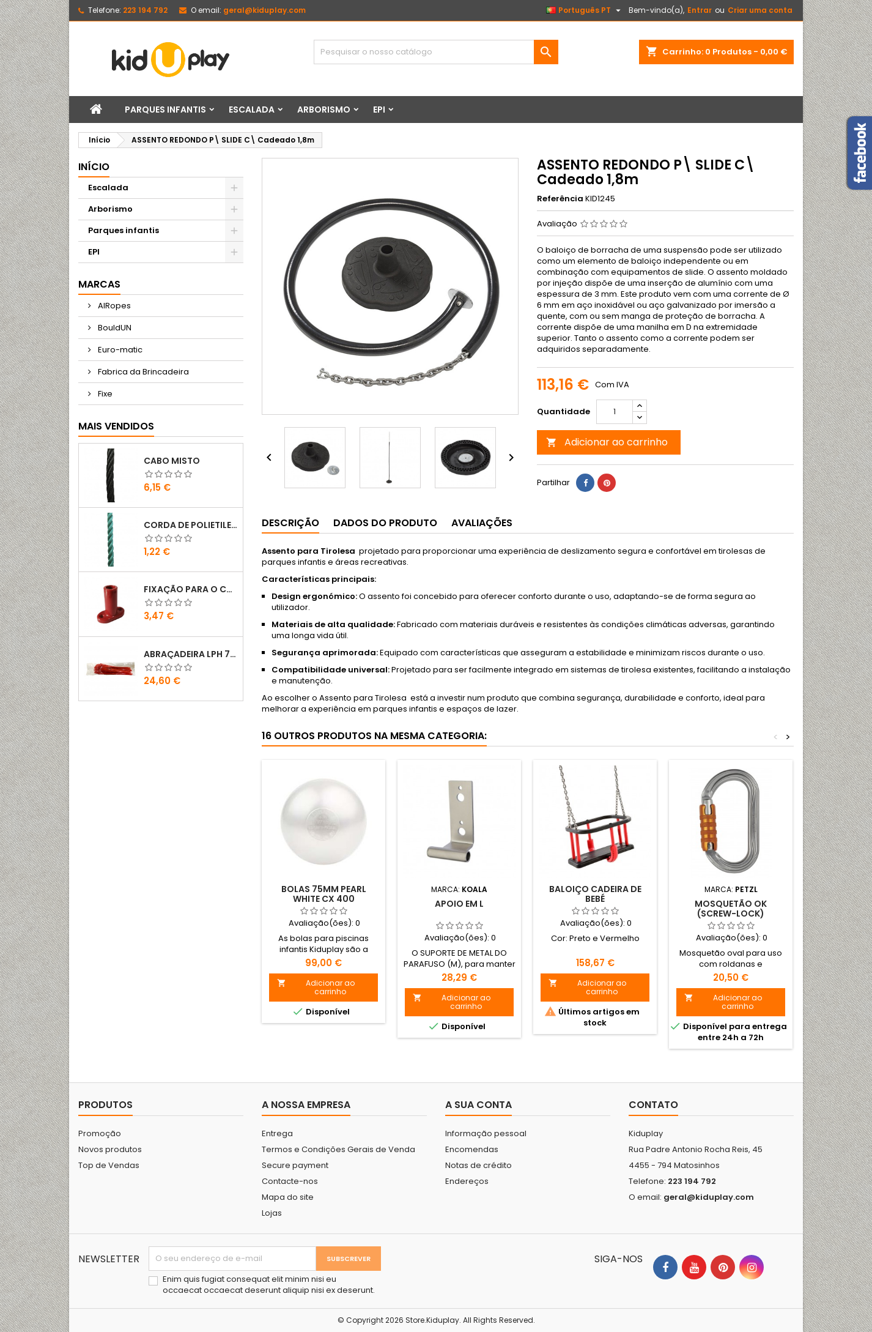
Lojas (272, 1213)
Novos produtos (110, 1149)
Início (93, 167)
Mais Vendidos (116, 426)
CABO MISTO (172, 461)
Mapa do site (288, 1197)
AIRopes (113, 305)
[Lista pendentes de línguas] (585, 10)
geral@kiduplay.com (264, 10)
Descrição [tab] (290, 523)
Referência (560, 198)
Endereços (467, 1181)
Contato (653, 1105)
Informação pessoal (486, 1133)
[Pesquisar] (436, 52)
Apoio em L (459, 904)
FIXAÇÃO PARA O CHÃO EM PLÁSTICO (191, 589)
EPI (379, 109)
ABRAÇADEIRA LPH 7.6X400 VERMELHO (191, 654)
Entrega (277, 1133)
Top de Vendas (108, 1165)
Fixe (104, 394)
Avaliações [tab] (481, 523)
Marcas (99, 284)
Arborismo (323, 109)
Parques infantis (165, 109)
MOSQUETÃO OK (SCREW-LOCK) (731, 909)
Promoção (99, 1133)
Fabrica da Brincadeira (142, 372)
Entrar (699, 10)
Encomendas (471, 1149)
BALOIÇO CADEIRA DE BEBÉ (595, 894)
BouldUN (113, 327)
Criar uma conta (760, 10)
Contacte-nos (290, 1181)
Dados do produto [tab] (385, 523)
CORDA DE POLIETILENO (191, 525)
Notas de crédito (478, 1165)
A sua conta (478, 1105)
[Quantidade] (614, 412)
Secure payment (295, 1165)
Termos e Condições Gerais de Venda (338, 1149)
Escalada (252, 109)
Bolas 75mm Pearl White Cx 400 (323, 894)
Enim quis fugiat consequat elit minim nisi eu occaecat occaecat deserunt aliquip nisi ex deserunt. (269, 1285)
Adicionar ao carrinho (607, 442)
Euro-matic (119, 349)
